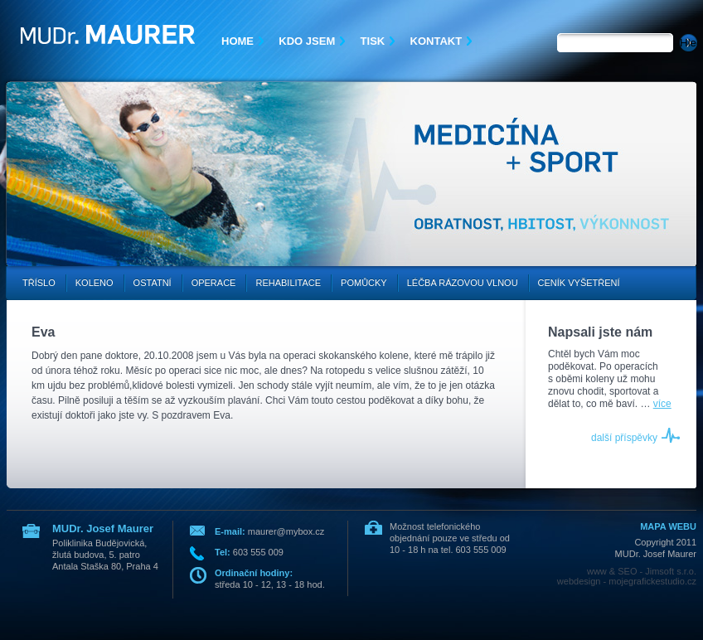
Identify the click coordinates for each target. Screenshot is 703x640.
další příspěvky (624, 438)
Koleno (94, 283)
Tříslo (39, 283)
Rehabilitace (288, 283)
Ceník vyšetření (579, 283)
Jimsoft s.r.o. (670, 571)
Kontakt (436, 41)
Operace (214, 283)
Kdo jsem (307, 41)
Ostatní (152, 283)
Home (237, 41)
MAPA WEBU (668, 526)
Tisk (373, 41)
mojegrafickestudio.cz (652, 581)
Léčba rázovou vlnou (462, 283)
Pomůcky (364, 283)
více (662, 404)
